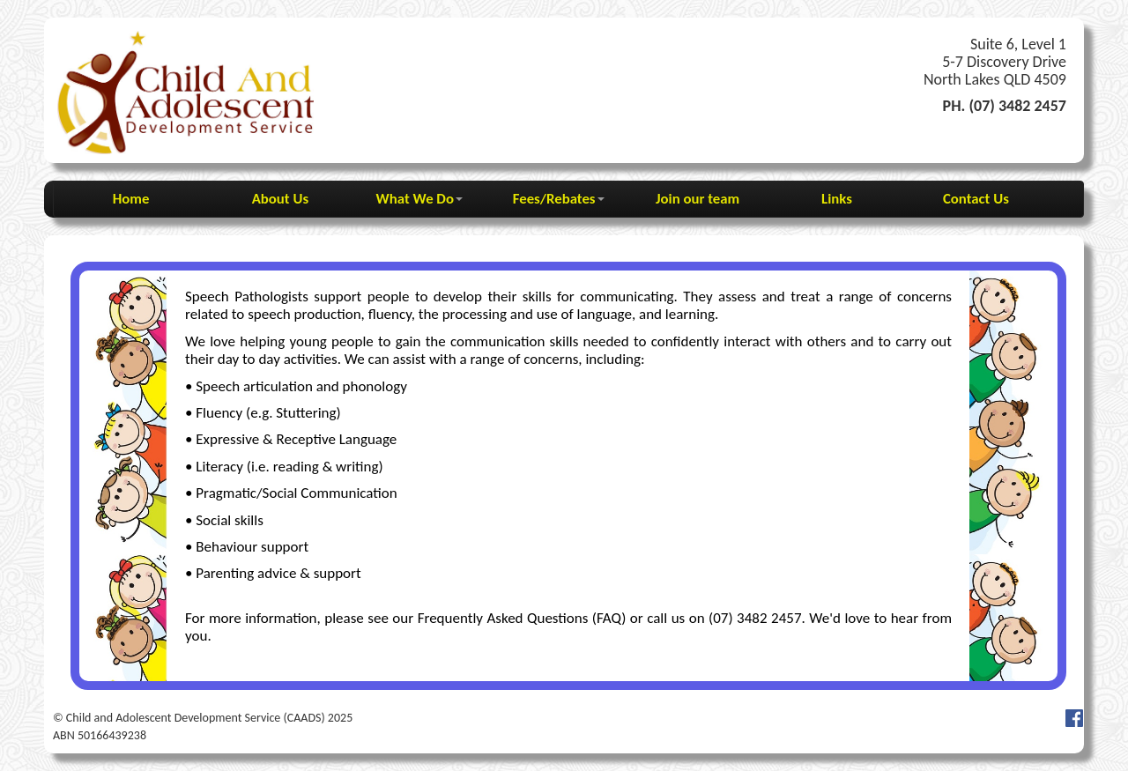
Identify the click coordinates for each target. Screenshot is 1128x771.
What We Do (419, 198)
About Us (280, 198)
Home (141, 198)
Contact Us (976, 198)
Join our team (697, 198)
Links (836, 198)
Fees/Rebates (559, 198)
